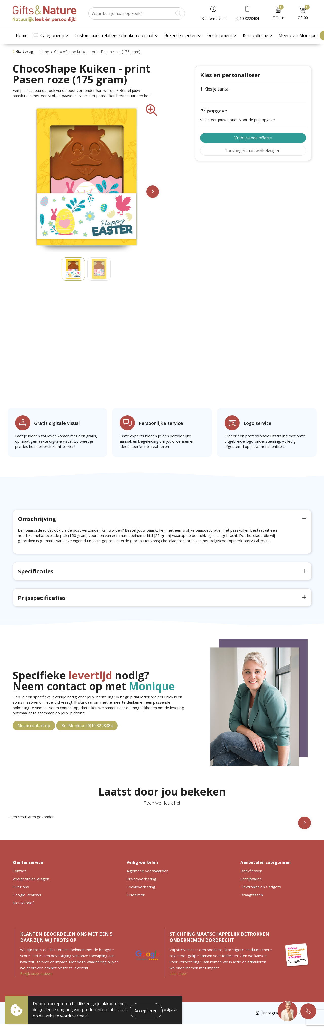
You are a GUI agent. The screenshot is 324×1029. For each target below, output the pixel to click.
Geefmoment (219, 35)
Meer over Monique (297, 35)
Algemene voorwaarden (147, 876)
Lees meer (178, 979)
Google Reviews (27, 900)
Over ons (21, 892)
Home (21, 35)
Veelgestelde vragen (31, 884)
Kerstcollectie (255, 35)
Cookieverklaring (141, 892)
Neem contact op (34, 731)
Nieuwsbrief (23, 908)
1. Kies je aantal (214, 89)
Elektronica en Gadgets (260, 892)
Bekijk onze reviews (36, 979)
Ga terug (24, 51)
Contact (19, 876)
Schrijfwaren (251, 884)
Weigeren (170, 1009)
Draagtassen (251, 900)
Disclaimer (136, 900)
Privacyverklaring (141, 884)
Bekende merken (180, 35)
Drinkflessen (251, 876)
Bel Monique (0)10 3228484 (87, 731)
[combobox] (131, 13)
